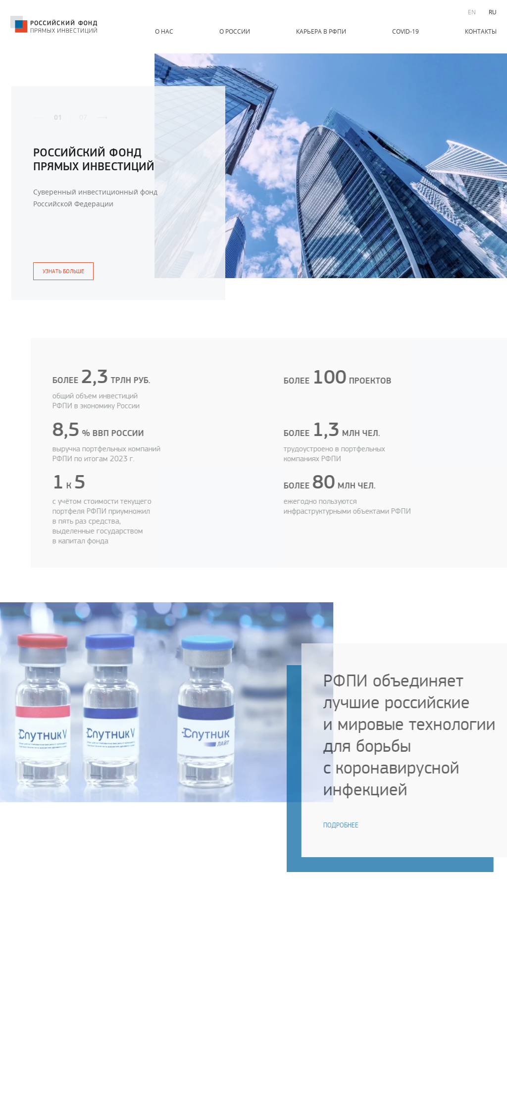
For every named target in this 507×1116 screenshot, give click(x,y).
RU (493, 12)
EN (472, 12)
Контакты (481, 31)
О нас (164, 31)
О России (234, 31)
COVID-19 (405, 31)
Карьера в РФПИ (321, 31)
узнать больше (63, 271)
